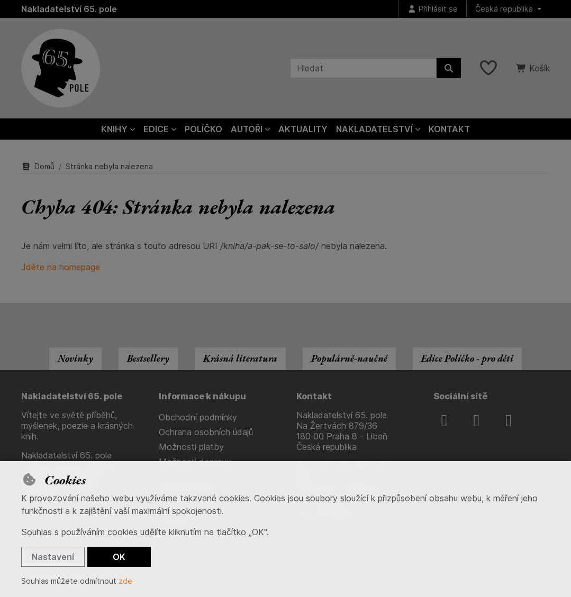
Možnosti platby (191, 447)
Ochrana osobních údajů (206, 432)
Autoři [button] (246, 129)
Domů (38, 166)
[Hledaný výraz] (363, 68)
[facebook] (444, 420)
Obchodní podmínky (198, 417)
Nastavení (53, 557)
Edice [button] (156, 129)
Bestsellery (148, 358)
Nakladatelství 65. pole (69, 9)
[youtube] (508, 420)
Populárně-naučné (349, 358)
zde (125, 580)
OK (119, 557)
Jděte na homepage (60, 267)
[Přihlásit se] (432, 9)
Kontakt (449, 129)
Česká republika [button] (505, 8)
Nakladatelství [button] (374, 129)
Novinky (75, 358)
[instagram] (476, 420)
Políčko (203, 129)
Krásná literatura (240, 358)
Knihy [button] (114, 129)
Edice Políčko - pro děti (467, 358)
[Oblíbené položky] (488, 68)
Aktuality (303, 129)
